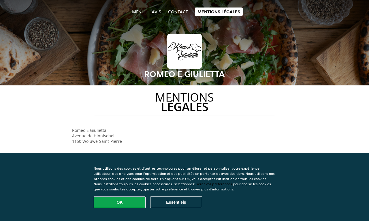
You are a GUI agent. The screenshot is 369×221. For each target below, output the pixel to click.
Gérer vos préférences (213, 184)
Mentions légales (218, 12)
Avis (156, 12)
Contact (178, 12)
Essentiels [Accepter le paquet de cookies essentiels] (176, 202)
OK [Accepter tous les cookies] (120, 202)
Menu (138, 12)
